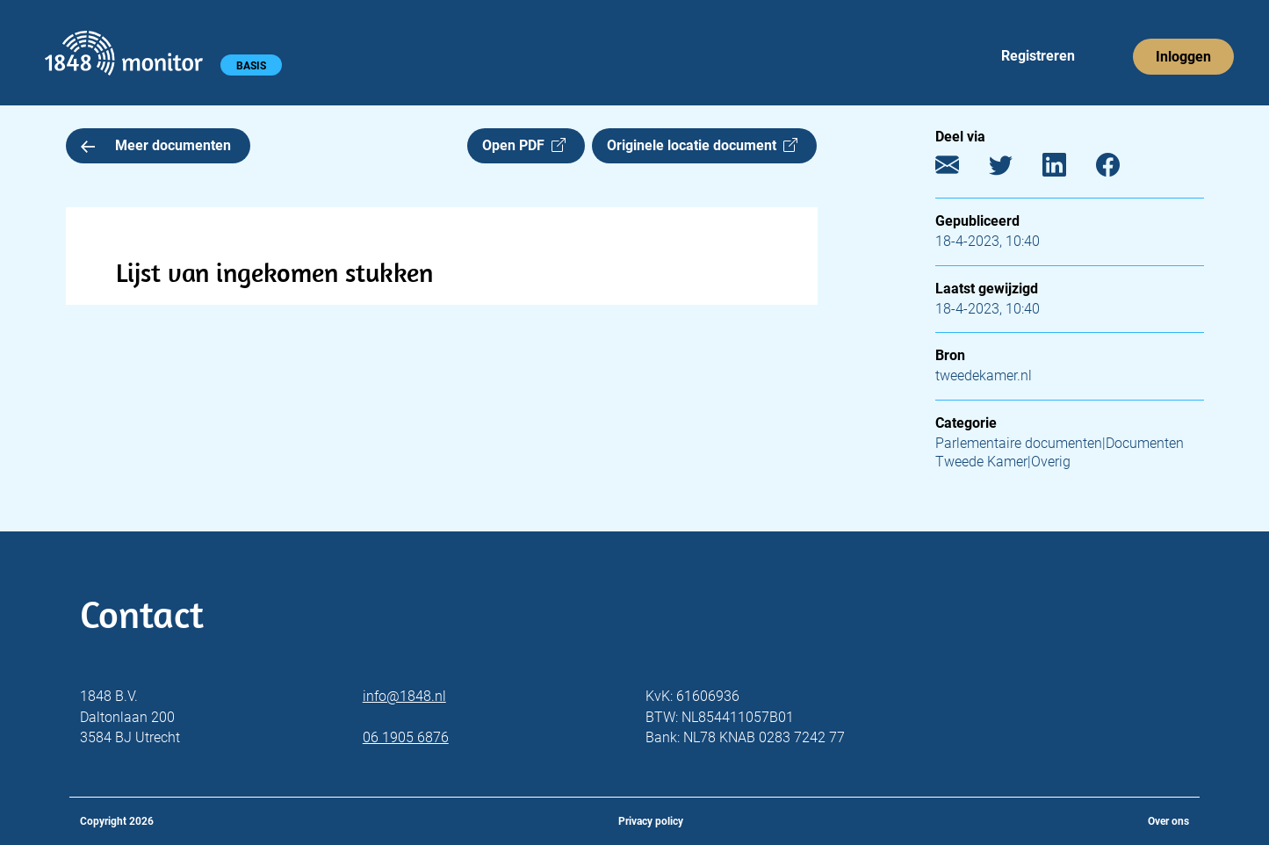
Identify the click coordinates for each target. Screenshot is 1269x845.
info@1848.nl (404, 696)
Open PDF (524, 145)
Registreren (1038, 55)
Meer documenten (156, 145)
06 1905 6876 (406, 737)
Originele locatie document (702, 145)
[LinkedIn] (1067, 169)
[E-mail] (960, 169)
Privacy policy (650, 821)
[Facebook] (1121, 169)
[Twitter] (1014, 169)
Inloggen (1183, 56)
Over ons (1168, 821)
